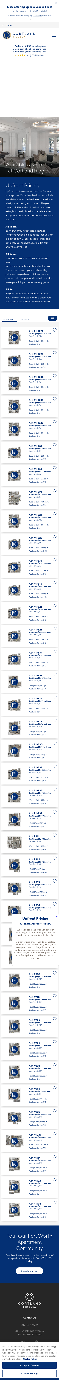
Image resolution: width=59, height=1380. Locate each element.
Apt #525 (29, 902)
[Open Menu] (54, 44)
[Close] (54, 1347)
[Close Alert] (56, 2)
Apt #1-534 (29, 603)
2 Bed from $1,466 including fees (29, 58)
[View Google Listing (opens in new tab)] (29, 64)
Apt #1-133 (29, 397)
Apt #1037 (29, 1085)
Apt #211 (29, 787)
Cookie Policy (30, 1359)
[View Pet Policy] (29, 1293)
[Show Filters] (52, 270)
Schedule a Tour (29, 1215)
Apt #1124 (29, 1154)
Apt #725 (29, 971)
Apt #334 (29, 856)
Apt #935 (29, 1063)
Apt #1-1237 (29, 374)
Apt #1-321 (29, 465)
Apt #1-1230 (29, 328)
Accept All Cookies (29, 1365)
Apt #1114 (29, 1108)
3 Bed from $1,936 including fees (29, 60)
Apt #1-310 (29, 442)
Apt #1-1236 (29, 351)
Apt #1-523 (29, 580)
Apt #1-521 (29, 557)
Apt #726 (29, 994)
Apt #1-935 (29, 741)
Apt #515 (29, 879)
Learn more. (29, 25)
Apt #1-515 (29, 534)
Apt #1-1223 (29, 305)
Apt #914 (29, 1039)
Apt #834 (29, 1016)
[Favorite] (55, 274)
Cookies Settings (29, 1373)
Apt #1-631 (29, 626)
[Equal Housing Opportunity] (23, 1286)
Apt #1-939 (29, 764)
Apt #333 (29, 833)
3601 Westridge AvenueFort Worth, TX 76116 (29, 1277)
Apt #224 (29, 810)
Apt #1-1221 (29, 282)
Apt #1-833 (29, 718)
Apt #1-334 (29, 511)
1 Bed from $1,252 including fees (29, 55)
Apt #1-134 (29, 420)
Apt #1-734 (29, 649)
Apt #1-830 (29, 695)
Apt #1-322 (29, 488)
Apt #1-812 (29, 672)
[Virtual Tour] (14, 282)
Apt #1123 (29, 1131)
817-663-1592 (29, 1269)
